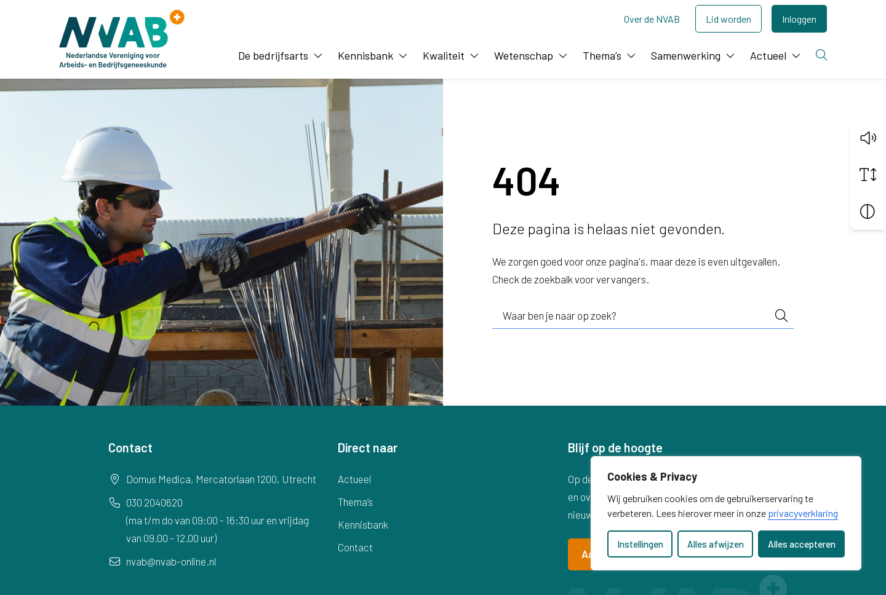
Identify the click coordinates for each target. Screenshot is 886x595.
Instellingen (640, 544)
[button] (867, 137)
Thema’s (602, 55)
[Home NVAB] (122, 39)
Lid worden (728, 19)
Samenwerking (685, 55)
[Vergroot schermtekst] (867, 174)
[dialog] (726, 513)
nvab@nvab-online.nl (171, 561)
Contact (355, 547)
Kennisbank (365, 55)
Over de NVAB (652, 19)
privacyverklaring (803, 513)
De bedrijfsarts (273, 55)
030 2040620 (154, 502)
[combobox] (643, 316)
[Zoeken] (822, 56)
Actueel (768, 55)
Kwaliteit (444, 55)
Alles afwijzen (715, 544)
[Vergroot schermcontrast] (867, 210)
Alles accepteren (802, 544)
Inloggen (799, 19)
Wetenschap (523, 55)
